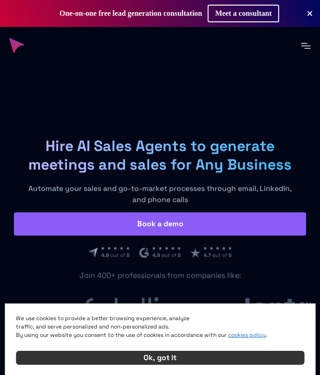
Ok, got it (160, 357)
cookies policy (247, 335)
